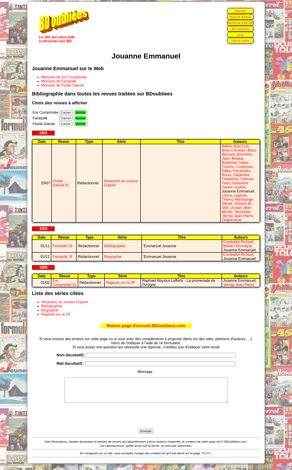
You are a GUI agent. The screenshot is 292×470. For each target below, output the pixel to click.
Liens (240, 34)
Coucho (228, 167)
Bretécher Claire (235, 162)
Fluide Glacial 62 (61, 183)
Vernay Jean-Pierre (237, 216)
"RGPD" (206, 458)
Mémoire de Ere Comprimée (64, 77)
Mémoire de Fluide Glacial (62, 85)
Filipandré (241, 175)
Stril (225, 208)
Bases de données (240, 16)
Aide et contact (240, 40)
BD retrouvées (240, 28)
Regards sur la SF (120, 283)
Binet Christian (233, 150)
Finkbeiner (230, 179)
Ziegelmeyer (232, 220)
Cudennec (244, 167)
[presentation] (146, 421)
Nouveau (240, 11)
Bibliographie (114, 246)
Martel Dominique (237, 246)
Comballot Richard (238, 242)
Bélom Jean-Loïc (235, 146)
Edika (226, 171)
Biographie (113, 257)
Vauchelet (242, 212)
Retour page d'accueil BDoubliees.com (146, 325)
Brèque (238, 158)
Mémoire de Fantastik (58, 81)
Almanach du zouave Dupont (64, 302)
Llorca (227, 195)
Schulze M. (243, 203)
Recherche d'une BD (240, 22)
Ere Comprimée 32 (64, 283)
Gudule (240, 187)
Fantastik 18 (62, 246)
